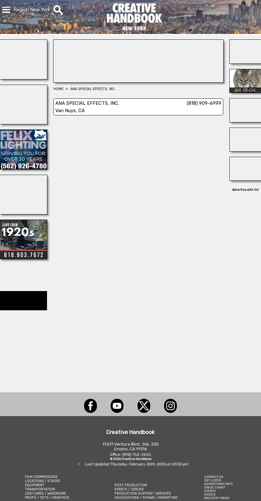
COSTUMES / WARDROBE (45, 493)
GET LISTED (212, 480)
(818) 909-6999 (204, 103)
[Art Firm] (245, 179)
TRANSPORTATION (40, 489)
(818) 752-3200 (136, 454)
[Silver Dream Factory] (245, 120)
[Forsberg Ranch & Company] (245, 150)
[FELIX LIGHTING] (23, 168)
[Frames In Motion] (23, 122)
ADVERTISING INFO (218, 484)
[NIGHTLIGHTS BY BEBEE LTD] (138, 81)
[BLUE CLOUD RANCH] (23, 212)
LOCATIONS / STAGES (42, 481)
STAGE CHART (214, 487)
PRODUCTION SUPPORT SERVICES (143, 493)
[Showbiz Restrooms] (23, 77)
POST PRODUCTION (131, 485)
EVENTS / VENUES (129, 489)
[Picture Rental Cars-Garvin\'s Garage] (23, 257)
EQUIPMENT (34, 485)
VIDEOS (209, 494)
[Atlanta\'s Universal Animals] (245, 91)
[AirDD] (245, 62)
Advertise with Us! (245, 189)
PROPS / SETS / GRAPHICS (47, 498)
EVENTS (210, 491)
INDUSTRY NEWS (216, 498)
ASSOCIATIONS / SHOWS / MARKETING (146, 498)
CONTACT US (213, 477)
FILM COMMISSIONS (41, 477)
